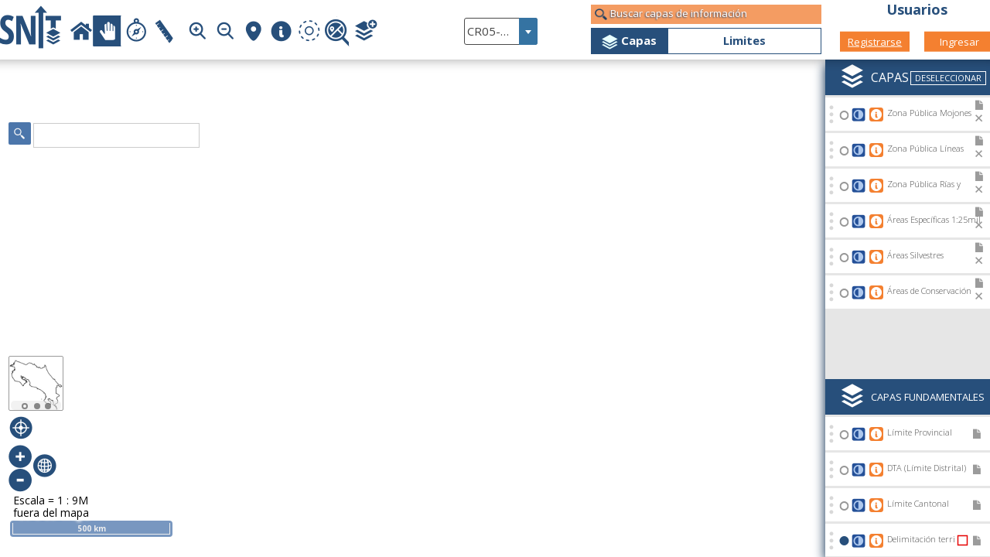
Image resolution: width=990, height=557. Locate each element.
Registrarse (875, 41)
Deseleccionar (948, 78)
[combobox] (501, 31)
